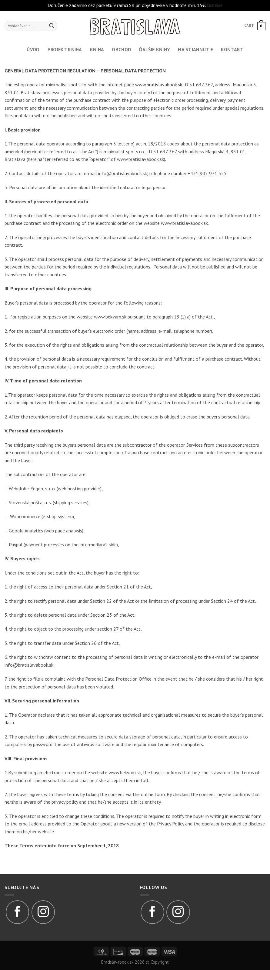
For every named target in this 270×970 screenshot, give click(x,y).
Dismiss (214, 5)
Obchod (121, 49)
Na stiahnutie (195, 49)
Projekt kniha (65, 49)
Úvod (33, 49)
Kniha (97, 49)
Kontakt (232, 49)
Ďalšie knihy (154, 49)
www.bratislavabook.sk (158, 85)
